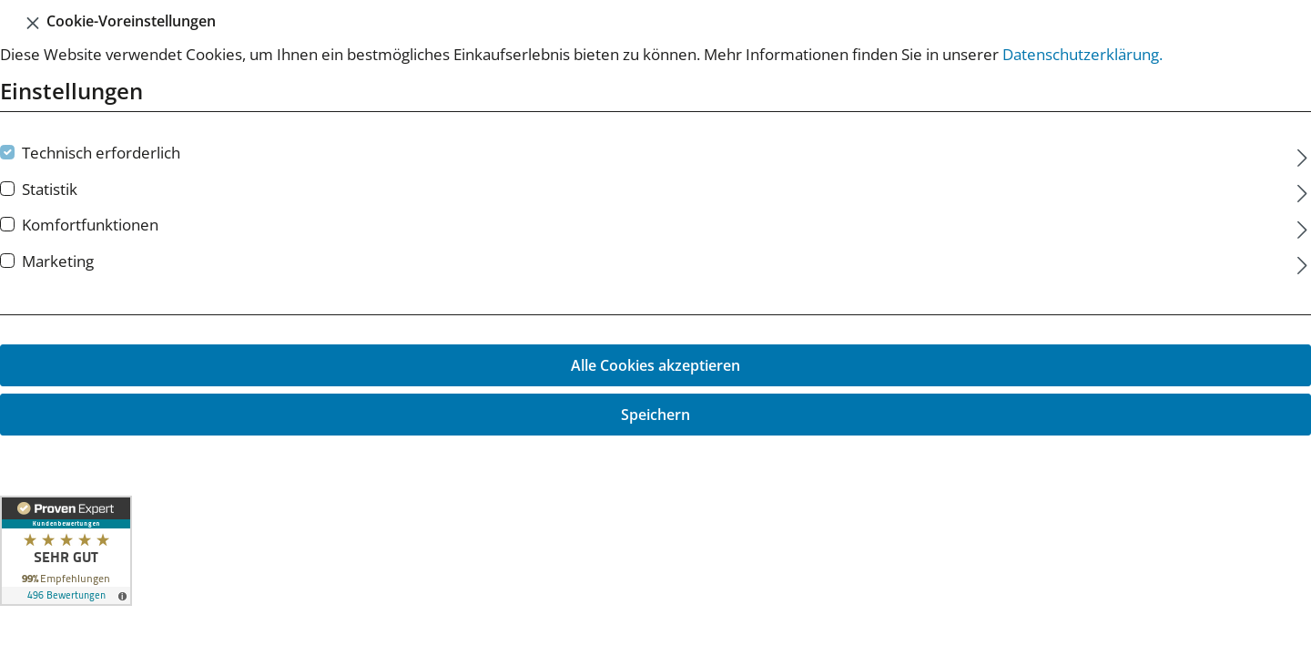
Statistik (49, 189)
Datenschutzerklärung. (1082, 54)
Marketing (58, 261)
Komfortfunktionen (90, 224)
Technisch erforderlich (101, 152)
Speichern (655, 415)
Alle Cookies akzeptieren (655, 365)
